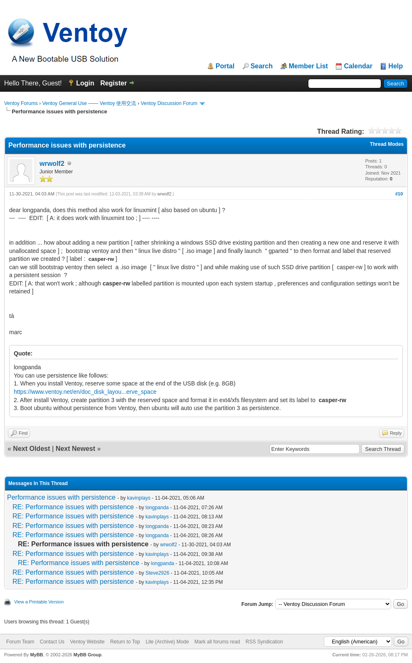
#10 (399, 193)
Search (262, 66)
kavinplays (138, 498)
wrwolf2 (52, 163)
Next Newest (75, 448)
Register (113, 83)
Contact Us (52, 642)
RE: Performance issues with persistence (73, 506)
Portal (225, 66)
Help (395, 66)
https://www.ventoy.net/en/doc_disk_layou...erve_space (85, 391)
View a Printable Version (39, 601)
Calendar (358, 66)
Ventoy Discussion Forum (169, 103)
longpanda (157, 507)
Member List (308, 66)
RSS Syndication (264, 642)
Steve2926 (157, 573)
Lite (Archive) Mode (167, 642)
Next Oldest (31, 448)
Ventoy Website (87, 642)
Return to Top (125, 642)
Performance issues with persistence (61, 497)
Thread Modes (387, 144)
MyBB (36, 654)
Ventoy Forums (21, 103)
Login (85, 83)
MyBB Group (87, 654)
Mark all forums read (217, 642)
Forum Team (20, 642)
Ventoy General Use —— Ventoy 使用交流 (89, 103)
